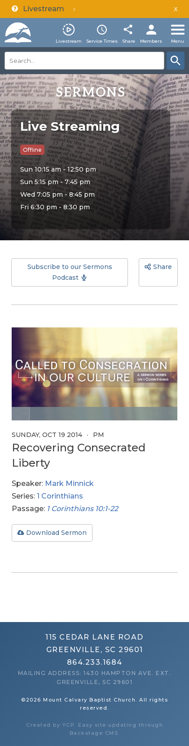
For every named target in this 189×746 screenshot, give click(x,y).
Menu (177, 41)
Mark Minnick (69, 483)
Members (151, 41)
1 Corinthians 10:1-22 (82, 508)
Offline (32, 149)
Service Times (102, 41)
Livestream (69, 41)
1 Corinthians (60, 496)
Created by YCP (50, 725)
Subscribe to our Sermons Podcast (69, 272)
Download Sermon (56, 533)
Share (128, 41)
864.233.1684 (95, 662)
